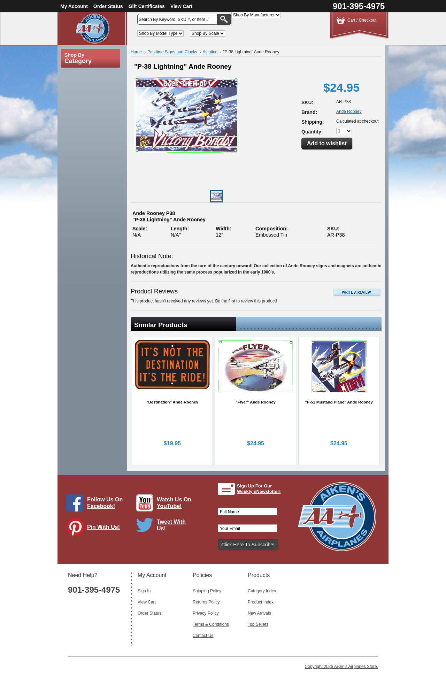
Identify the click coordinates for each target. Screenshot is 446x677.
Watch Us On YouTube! (174, 503)
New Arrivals (259, 613)
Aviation (210, 51)
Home (136, 51)
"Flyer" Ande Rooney (255, 402)
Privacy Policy (206, 613)
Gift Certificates (147, 6)
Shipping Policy (207, 590)
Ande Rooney (349, 111)
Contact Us (203, 635)
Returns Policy (206, 602)
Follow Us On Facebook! (105, 503)
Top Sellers (258, 624)
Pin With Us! (103, 527)
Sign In (144, 590)
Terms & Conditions (211, 624)
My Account (74, 6)
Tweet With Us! (171, 525)
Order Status (108, 6)
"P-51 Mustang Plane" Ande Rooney (339, 402)
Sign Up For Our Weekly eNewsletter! (259, 488)
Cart (351, 20)
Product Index (261, 602)
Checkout (368, 20)
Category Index (262, 590)
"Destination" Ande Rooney (172, 402)
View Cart (181, 6)
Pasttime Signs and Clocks (172, 51)
